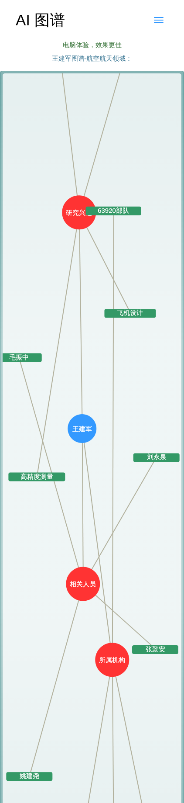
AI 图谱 (40, 19)
